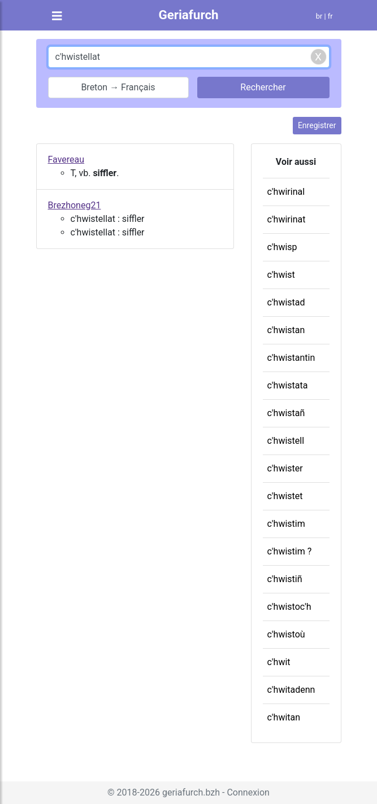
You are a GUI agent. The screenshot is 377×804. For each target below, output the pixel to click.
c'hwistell (286, 440)
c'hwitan (284, 717)
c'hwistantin (291, 357)
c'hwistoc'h (289, 606)
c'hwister (285, 468)
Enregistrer (317, 125)
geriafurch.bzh (191, 792)
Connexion (248, 792)
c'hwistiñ (284, 579)
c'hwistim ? (289, 551)
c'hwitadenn (291, 689)
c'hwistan (286, 330)
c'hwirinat (286, 219)
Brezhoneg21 (74, 205)
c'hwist (281, 274)
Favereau (66, 159)
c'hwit (279, 662)
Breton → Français (118, 87)
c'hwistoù (286, 634)
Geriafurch (188, 14)
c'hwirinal (286, 191)
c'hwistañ (286, 413)
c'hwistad (286, 302)
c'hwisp (282, 247)
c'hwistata (287, 385)
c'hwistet (285, 496)
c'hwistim (286, 523)
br (319, 16)
